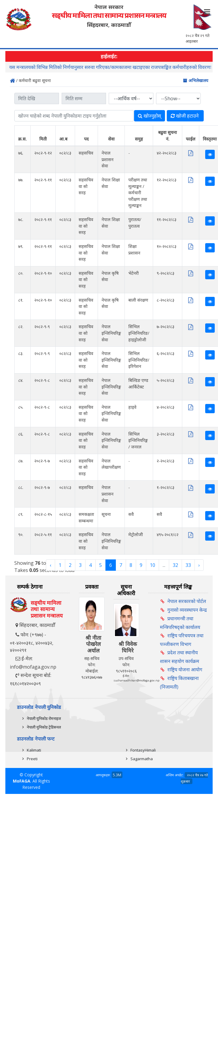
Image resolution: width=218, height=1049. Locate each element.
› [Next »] (199, 565)
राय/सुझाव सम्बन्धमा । (28, 67)
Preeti (32, 758)
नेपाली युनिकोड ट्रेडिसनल (44, 727)
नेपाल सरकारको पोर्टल (186, 601)
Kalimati (34, 750)
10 (152, 565)
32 (175, 565)
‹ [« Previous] (50, 565)
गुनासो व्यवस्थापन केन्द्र (187, 610)
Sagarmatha (141, 758)
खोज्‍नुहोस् (149, 115)
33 (188, 565)
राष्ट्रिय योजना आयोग (184, 669)
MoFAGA (21, 781)
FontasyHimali (143, 750)
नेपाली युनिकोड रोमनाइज (44, 718)
